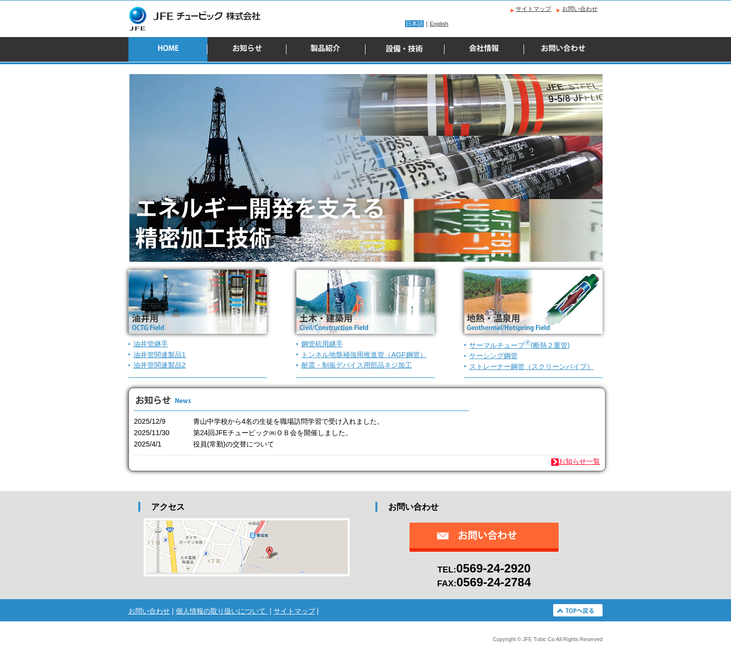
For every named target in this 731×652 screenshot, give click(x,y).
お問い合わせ (580, 9)
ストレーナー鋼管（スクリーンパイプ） (531, 366)
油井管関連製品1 (159, 355)
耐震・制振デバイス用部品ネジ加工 (356, 365)
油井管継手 (150, 344)
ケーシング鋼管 (493, 356)
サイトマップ (533, 9)
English (439, 24)
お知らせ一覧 (575, 461)
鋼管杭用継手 (322, 344)
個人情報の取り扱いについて (222, 611)
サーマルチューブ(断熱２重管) (519, 345)
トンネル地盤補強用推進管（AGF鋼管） (364, 355)
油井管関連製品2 (159, 365)
